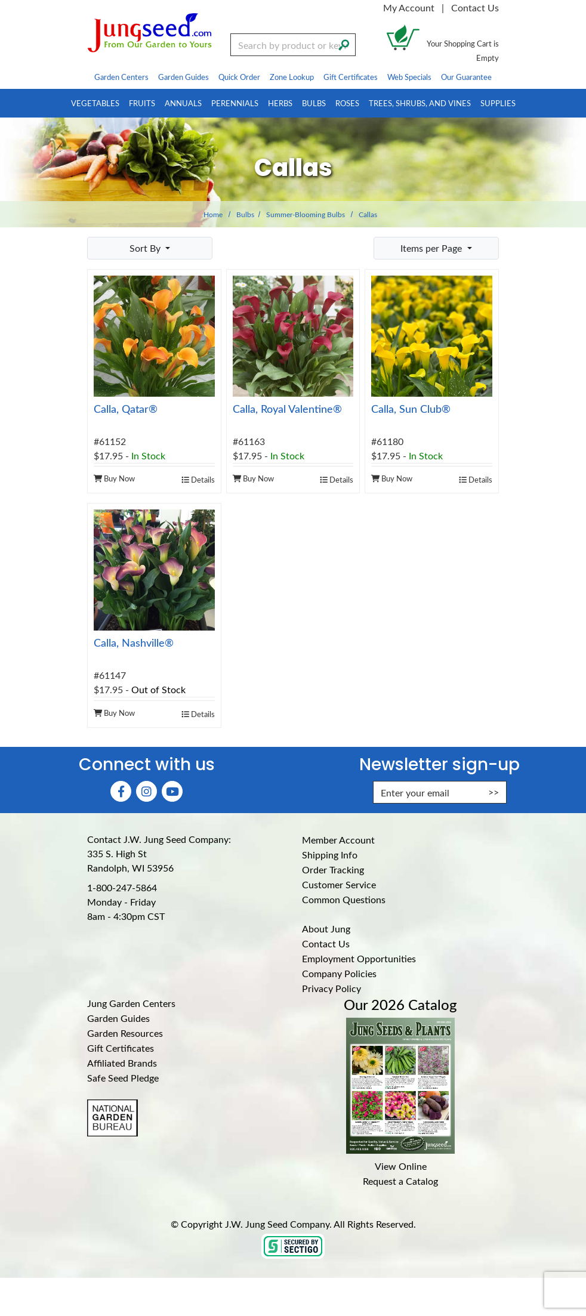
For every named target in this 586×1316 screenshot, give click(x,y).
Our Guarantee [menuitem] (466, 77)
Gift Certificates (120, 1048)
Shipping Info (329, 854)
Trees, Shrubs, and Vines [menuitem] (420, 103)
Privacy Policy (331, 988)
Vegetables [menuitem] (95, 103)
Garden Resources (125, 1033)
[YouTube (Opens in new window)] (172, 791)
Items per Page (432, 248)
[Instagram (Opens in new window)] (146, 791)
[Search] (344, 43)
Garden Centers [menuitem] (121, 77)
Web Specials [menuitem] (409, 77)
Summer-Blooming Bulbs (305, 214)
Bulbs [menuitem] (314, 103)
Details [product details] (198, 479)
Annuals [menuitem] (183, 103)
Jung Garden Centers (131, 1003)
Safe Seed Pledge (123, 1077)
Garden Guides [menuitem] (183, 77)
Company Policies (339, 973)
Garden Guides (118, 1018)
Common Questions (343, 899)
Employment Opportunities (359, 958)
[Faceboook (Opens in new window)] (120, 791)
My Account (408, 7)
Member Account (338, 839)
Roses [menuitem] (347, 103)
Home (213, 214)
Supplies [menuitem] (498, 103)
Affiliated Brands (122, 1062)
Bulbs (245, 214)
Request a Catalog (400, 1181)
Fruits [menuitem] (142, 103)
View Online (401, 1166)
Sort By (146, 248)
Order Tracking (333, 869)
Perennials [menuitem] (234, 103)
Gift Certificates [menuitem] (350, 77)
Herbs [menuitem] (280, 103)
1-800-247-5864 (122, 887)
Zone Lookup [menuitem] (292, 77)
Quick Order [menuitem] (239, 77)
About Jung (326, 928)
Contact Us (475, 7)
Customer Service (339, 884)
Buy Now (114, 478)
